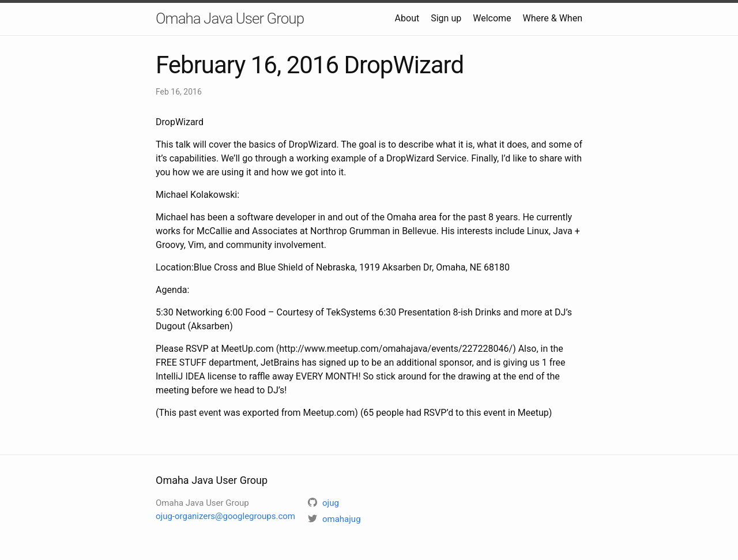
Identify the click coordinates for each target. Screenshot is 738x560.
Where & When (552, 18)
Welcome (492, 18)
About (407, 18)
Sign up (446, 18)
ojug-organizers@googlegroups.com (225, 516)
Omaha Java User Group (230, 18)
